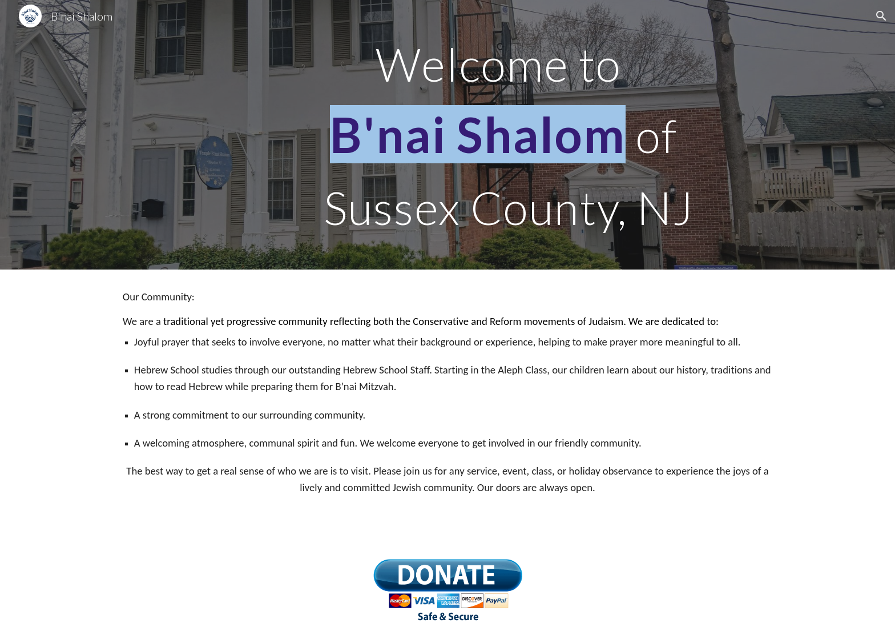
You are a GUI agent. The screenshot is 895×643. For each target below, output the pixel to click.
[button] (881, 16)
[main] (504, 134)
